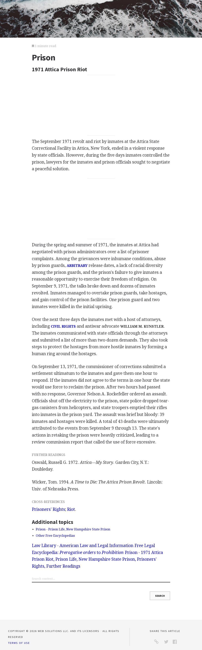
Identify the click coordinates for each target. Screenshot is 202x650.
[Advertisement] (101, 105)
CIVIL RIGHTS (63, 326)
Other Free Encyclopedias (55, 536)
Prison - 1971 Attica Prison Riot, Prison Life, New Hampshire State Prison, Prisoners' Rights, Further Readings (97, 559)
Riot (71, 509)
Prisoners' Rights (48, 509)
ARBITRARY (77, 266)
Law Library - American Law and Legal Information (82, 545)
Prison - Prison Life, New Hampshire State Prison (73, 529)
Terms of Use (19, 643)
